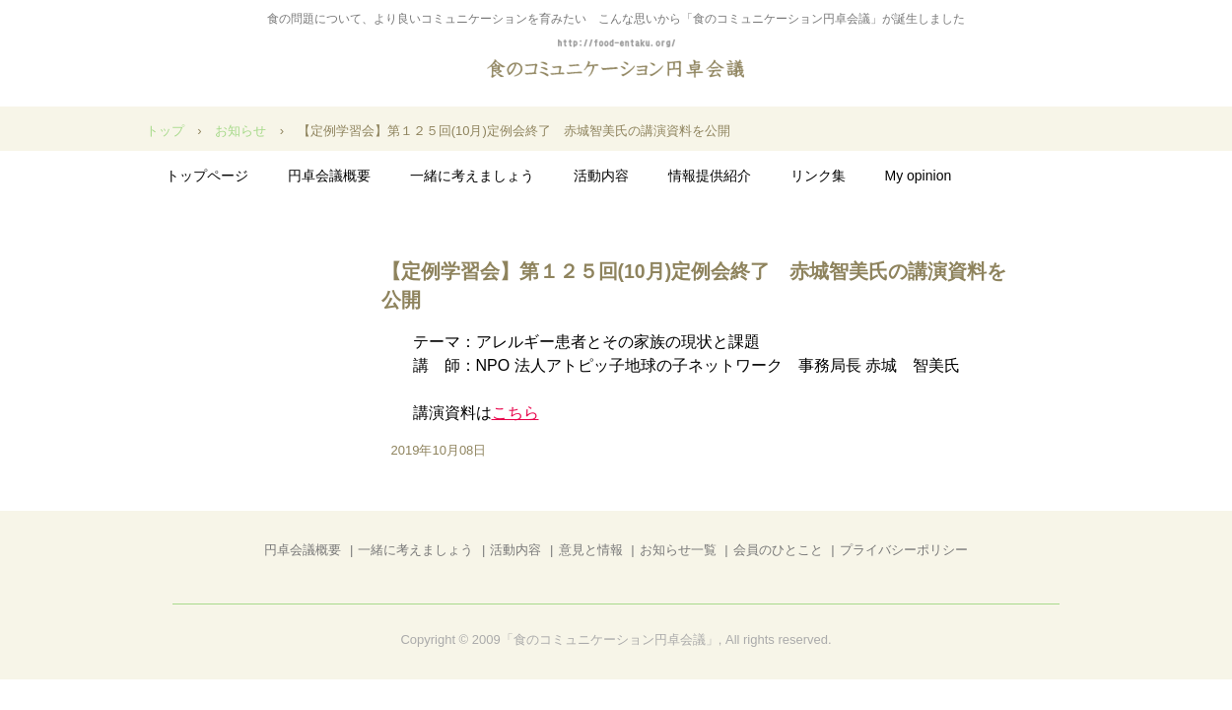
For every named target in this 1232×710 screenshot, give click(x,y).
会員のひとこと (778, 549)
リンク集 (818, 175)
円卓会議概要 (329, 175)
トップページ (207, 175)
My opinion (918, 175)
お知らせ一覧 (678, 549)
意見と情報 (591, 549)
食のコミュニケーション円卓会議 (616, 60)
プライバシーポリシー (904, 549)
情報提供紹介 (709, 175)
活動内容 (601, 175)
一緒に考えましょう (472, 175)
